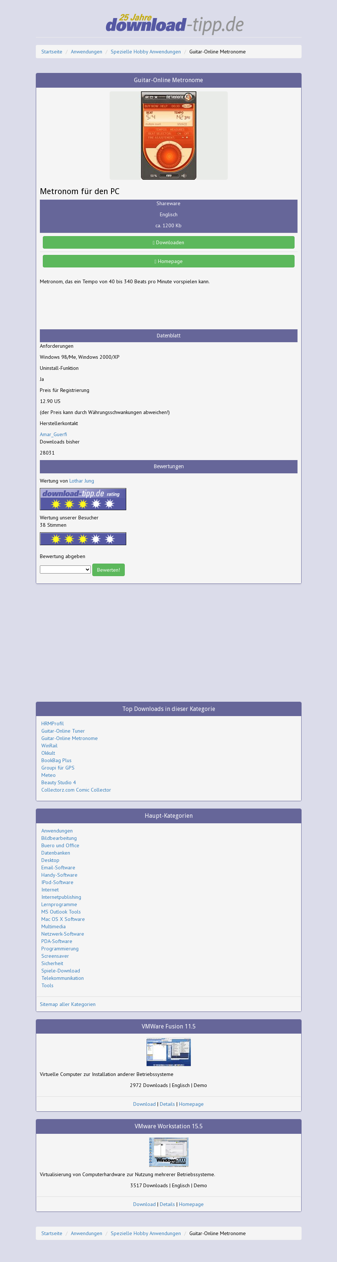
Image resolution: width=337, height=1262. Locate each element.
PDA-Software (56, 941)
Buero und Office (60, 845)
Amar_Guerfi (53, 434)
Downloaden (168, 242)
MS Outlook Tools (61, 911)
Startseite (51, 51)
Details (167, 1104)
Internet (50, 889)
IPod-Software (57, 882)
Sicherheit (52, 963)
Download (144, 1104)
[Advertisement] (99, 307)
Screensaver (55, 956)
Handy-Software (59, 875)
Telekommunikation (62, 978)
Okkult (48, 753)
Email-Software (58, 867)
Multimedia (53, 926)
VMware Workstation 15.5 (169, 1126)
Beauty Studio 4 (58, 782)
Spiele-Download (60, 970)
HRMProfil (52, 723)
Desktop (50, 860)
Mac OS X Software (63, 919)
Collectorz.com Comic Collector (76, 789)
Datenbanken (55, 852)
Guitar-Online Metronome (69, 738)
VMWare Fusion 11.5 (169, 1026)
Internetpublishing (61, 897)
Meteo (48, 775)
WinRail (49, 745)
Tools (47, 985)
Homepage (168, 261)
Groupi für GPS (58, 767)
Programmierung (60, 948)
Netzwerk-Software (62, 933)
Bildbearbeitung (59, 838)
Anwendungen (86, 51)
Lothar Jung (81, 480)
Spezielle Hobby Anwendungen (146, 51)
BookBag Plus (56, 760)
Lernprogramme (59, 904)
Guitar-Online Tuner (63, 731)
